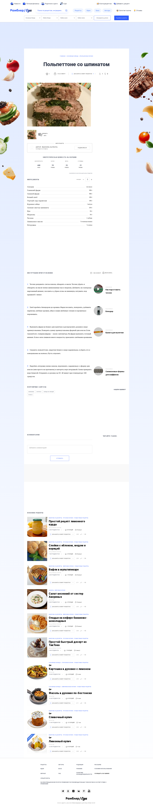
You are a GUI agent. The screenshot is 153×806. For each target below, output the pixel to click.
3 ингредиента (55, 650)
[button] (107, 273)
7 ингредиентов (55, 554)
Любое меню (85, 18)
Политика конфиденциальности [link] (84, 773)
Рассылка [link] (98, 764)
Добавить (122, 4)
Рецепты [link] (44, 764)
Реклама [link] (79, 768)
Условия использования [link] (103, 768)
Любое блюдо (50, 18)
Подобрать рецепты (121, 18)
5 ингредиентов (55, 529)
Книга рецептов (104, 4)
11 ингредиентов (56, 722)
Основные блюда (33, 18)
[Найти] (66, 10)
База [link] (60, 768)
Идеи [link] (42, 768)
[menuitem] (15, 3)
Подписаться (82, 147)
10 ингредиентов (56, 674)
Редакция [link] (79, 764)
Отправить (59, 458)
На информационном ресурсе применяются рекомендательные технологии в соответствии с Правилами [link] (73, 783)
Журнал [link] (43, 773)
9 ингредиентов (55, 602)
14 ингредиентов (56, 698)
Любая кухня (67, 18)
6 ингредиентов (55, 575)
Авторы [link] (61, 764)
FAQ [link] (59, 773)
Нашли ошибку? (120, 389)
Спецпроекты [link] (45, 778)
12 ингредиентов (56, 746)
